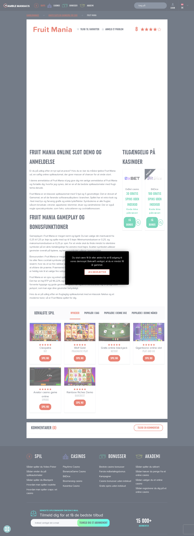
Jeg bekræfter (97, 272)
